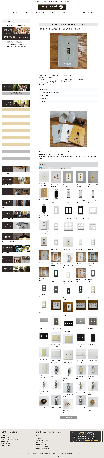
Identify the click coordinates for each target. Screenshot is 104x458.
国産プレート (45, 168)
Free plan (34, 453)
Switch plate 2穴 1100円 (92, 249)
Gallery (53, 453)
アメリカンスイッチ (54, 168)
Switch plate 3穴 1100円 (55, 249)
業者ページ (80, 453)
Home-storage (59, 453)
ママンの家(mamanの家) (44, 453)
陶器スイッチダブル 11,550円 (44, 248)
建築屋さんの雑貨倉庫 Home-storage (16, 25)
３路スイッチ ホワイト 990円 (80, 407)
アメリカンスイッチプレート (45, 108)
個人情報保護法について (70, 453)
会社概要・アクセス (25, 453)
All (40, 168)
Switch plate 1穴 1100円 (80, 249)
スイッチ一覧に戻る (68, 417)
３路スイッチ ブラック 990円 (56, 376)
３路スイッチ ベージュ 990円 (80, 392)
